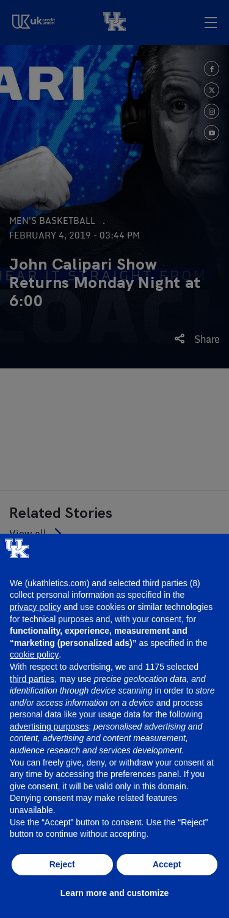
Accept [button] (167, 864)
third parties (32, 679)
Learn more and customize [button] (114, 893)
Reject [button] (62, 864)
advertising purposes (49, 726)
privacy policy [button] (35, 607)
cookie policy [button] (34, 654)
